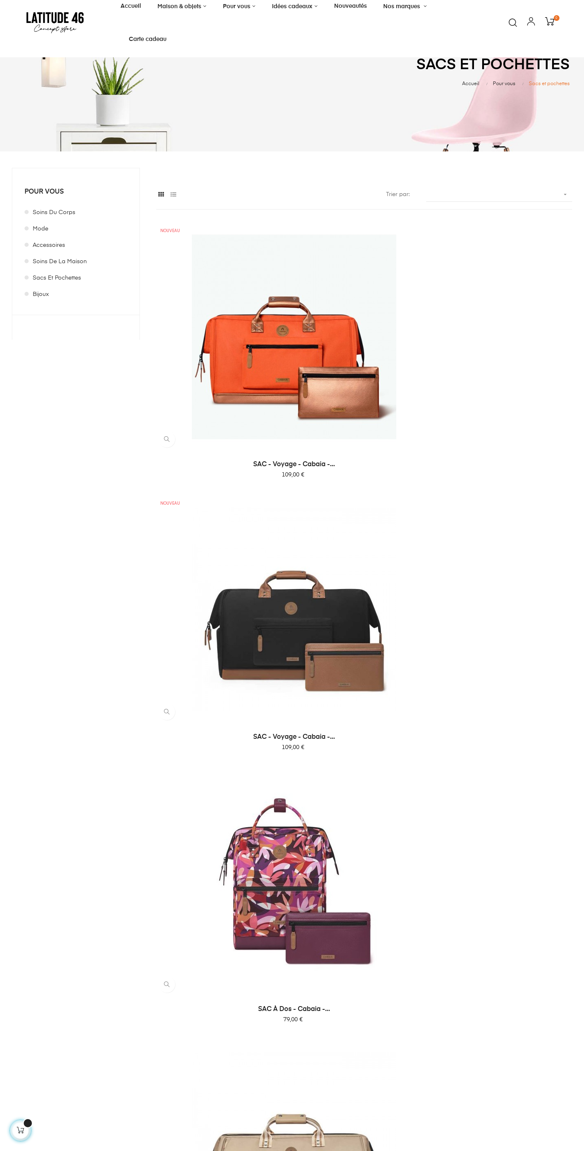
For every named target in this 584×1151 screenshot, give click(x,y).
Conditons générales (280, 1017)
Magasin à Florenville (281, 987)
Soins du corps (54, 212)
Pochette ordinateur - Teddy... (364, 821)
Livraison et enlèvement (284, 1002)
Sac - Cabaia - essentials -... (364, 506)
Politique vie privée (277, 1031)
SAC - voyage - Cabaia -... (220, 349)
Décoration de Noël (181, 1031)
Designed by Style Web (511, 1125)
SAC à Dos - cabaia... (508, 664)
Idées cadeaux (174, 1017)
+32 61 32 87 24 (30, 1053)
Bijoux (41, 294)
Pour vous (44, 192)
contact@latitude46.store (42, 1064)
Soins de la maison (60, 261)
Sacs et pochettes (57, 278)
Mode (40, 229)
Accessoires (49, 245)
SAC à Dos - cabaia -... (508, 349)
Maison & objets (176, 987)
